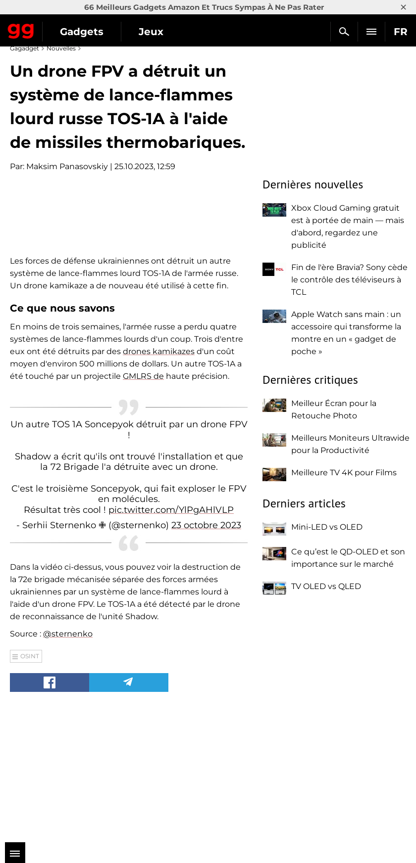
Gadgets (82, 32)
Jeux (151, 32)
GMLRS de (143, 501)
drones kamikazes (159, 477)
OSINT (29, 781)
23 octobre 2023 (206, 651)
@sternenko (68, 759)
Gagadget (21, 29)
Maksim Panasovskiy (67, 166)
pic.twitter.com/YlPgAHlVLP (171, 635)
